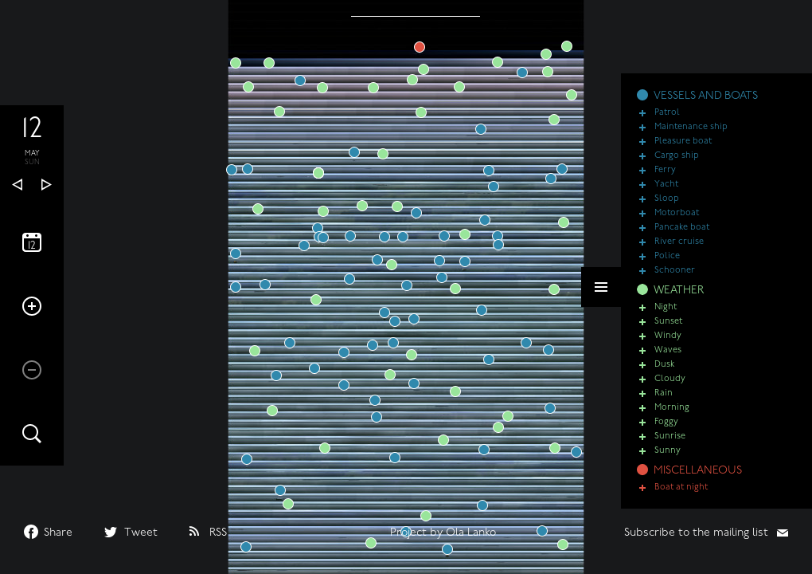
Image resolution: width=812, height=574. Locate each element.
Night (665, 307)
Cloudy (669, 379)
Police (667, 256)
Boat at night (681, 487)
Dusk (664, 364)
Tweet (141, 533)
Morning (671, 407)
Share (58, 533)
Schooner (674, 270)
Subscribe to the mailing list (696, 533)
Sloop (666, 199)
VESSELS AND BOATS (706, 96)
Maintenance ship (691, 127)
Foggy (666, 422)
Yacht (666, 184)
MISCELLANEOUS (698, 471)
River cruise (679, 242)
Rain (663, 393)
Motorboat (676, 213)
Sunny (667, 450)
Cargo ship (676, 155)
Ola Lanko (471, 533)
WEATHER (679, 291)
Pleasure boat (683, 141)
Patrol (667, 112)
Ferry (665, 170)
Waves (667, 350)
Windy (667, 336)
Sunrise (669, 436)
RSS (218, 533)
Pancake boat (681, 227)
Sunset (668, 321)
